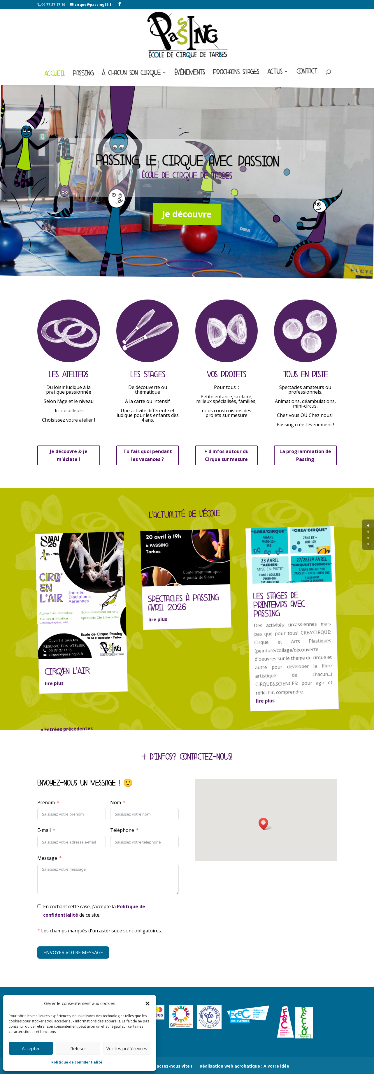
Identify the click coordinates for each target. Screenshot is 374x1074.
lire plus (54, 683)
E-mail (44, 830)
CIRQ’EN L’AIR (67, 671)
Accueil (54, 74)
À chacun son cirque (131, 74)
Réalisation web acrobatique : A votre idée (244, 1066)
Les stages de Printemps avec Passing (279, 604)
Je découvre (186, 214)
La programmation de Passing (305, 455)
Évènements (190, 73)
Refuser (78, 1048)
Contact (306, 72)
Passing (83, 74)
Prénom (46, 802)
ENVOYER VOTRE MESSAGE (73, 952)
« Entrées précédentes (66, 729)
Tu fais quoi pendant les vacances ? (147, 455)
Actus (274, 72)
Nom (115, 802)
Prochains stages (236, 73)
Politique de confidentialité (76, 1062)
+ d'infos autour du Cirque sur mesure (226, 455)
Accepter (31, 1048)
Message (47, 858)
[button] (147, 1003)
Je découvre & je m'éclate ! (68, 455)
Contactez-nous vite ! (169, 1066)
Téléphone (122, 830)
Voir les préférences (126, 1048)
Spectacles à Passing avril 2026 (183, 602)
